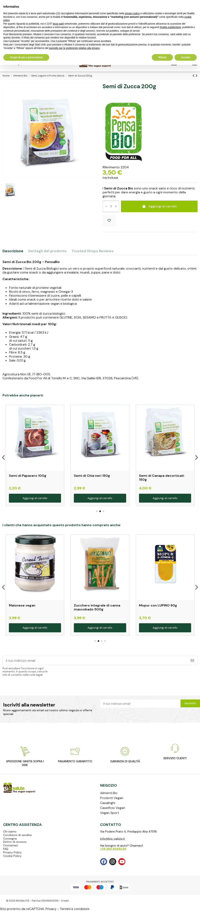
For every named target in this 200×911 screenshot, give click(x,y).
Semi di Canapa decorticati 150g (161, 477)
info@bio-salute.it (112, 838)
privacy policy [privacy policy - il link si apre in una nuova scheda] (132, 13)
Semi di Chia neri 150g (92, 475)
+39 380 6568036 (113, 849)
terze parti (58, 23)
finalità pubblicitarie (170, 27)
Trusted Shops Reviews (93, 251)
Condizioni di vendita (17, 835)
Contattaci (10, 845)
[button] (97, 511)
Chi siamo (10, 831)
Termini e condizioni (74, 909)
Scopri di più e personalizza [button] (26, 57)
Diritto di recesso (15, 842)
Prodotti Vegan (111, 798)
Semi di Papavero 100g (27, 475)
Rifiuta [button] (162, 57)
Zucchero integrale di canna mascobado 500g (97, 607)
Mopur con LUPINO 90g (158, 605)
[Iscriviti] (192, 660)
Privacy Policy (12, 852)
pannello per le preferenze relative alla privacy (74, 48)
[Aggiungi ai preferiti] (109, 220)
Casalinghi (107, 803)
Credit (65, 900)
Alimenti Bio (108, 793)
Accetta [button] (185, 57)
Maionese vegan (22, 605)
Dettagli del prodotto (47, 251)
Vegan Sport (109, 813)
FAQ (5, 849)
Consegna (10, 838)
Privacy (51, 909)
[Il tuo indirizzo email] (95, 660)
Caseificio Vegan (112, 808)
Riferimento (111, 167)
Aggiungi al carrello (159, 206)
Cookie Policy (12, 856)
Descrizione (12, 251)
